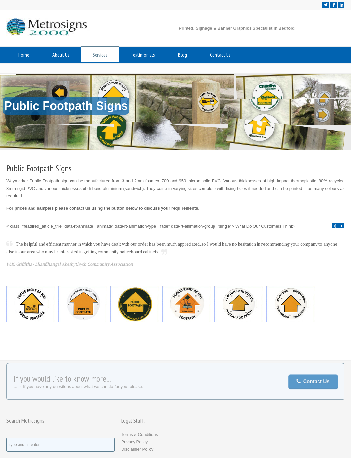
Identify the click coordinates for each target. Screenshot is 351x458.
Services (100, 54)
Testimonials (143, 54)
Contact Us (220, 54)
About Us (61, 54)
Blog (182, 54)
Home (23, 54)
